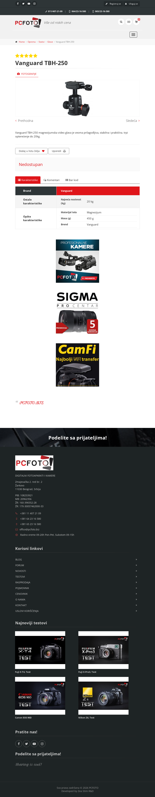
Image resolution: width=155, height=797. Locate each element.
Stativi (41, 41)
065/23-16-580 (101, 11)
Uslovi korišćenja (27, 611)
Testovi (20, 576)
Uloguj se (131, 3)
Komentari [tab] (52, 180)
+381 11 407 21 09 (30, 513)
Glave (50, 41)
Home (22, 41)
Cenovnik (21, 593)
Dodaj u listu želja (31, 151)
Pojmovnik (22, 588)
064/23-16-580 (77, 11)
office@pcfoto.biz (29, 529)
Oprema (32, 41)
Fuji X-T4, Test (23, 671)
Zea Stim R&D (86, 791)
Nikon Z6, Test (86, 717)
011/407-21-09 (53, 11)
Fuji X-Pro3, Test (87, 671)
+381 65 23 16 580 (30, 524)
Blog (18, 559)
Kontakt (21, 605)
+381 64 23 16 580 (30, 518)
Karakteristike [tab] (28, 180)
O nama (20, 599)
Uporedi (59, 151)
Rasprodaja (22, 582)
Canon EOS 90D (23, 717)
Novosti (20, 571)
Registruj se (113, 3)
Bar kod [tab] (71, 180)
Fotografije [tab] (27, 73)
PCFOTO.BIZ (32, 403)
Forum (19, 565)
